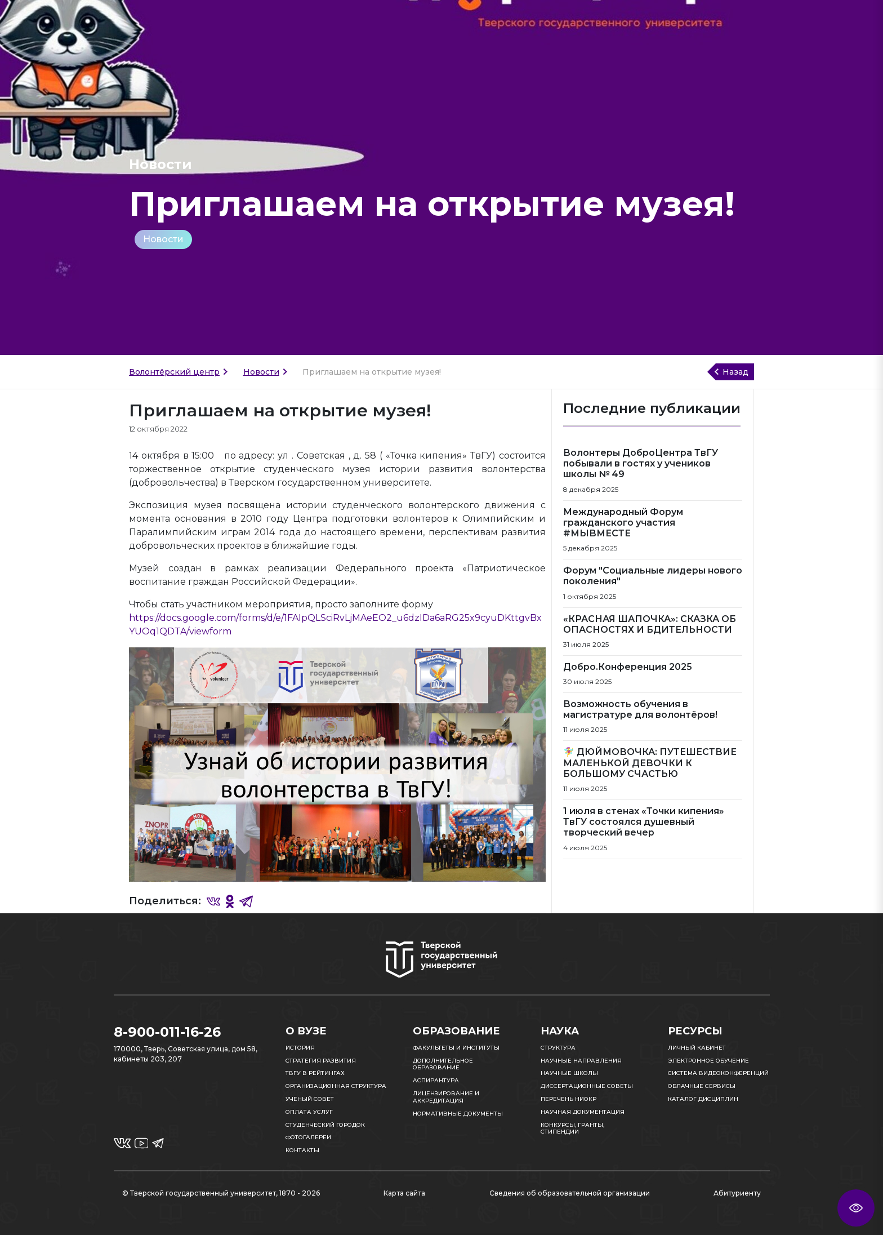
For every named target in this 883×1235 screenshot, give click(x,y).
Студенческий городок (325, 1125)
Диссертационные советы (587, 1086)
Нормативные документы (458, 1113)
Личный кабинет (697, 1047)
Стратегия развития (321, 1060)
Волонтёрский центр (174, 372)
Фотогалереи (308, 1137)
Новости (163, 239)
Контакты (302, 1150)
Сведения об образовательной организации (569, 1193)
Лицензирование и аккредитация (446, 1097)
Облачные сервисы (701, 1086)
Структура (558, 1047)
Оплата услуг (309, 1112)
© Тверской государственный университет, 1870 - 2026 (221, 1193)
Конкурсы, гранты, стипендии (572, 1128)
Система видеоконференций (718, 1073)
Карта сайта (404, 1193)
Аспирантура (436, 1080)
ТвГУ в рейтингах (315, 1073)
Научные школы (569, 1073)
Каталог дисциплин (703, 1099)
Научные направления (581, 1060)
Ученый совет (310, 1099)
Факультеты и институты (456, 1047)
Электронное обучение (708, 1060)
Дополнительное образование (443, 1064)
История (300, 1047)
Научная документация (583, 1112)
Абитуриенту (737, 1193)
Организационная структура (336, 1086)
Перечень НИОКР (568, 1099)
